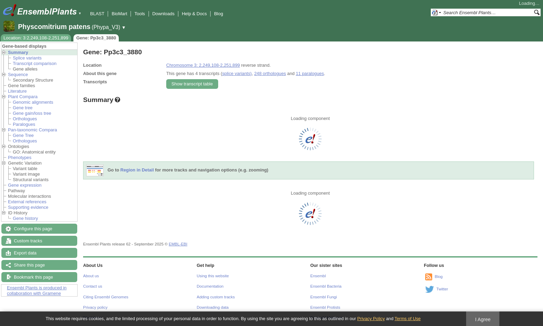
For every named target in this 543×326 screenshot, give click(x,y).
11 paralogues (310, 73)
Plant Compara (22, 96)
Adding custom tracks (216, 297)
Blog (218, 13)
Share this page (29, 265)
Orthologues (25, 118)
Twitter (442, 289)
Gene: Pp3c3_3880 (96, 37)
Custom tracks (28, 240)
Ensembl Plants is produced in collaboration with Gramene (36, 290)
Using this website (213, 276)
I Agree (483, 319)
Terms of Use (407, 318)
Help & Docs (194, 13)
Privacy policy (95, 307)
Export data (25, 252)
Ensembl (318, 276)
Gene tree (23, 107)
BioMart (119, 13)
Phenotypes (20, 157)
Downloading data (213, 307)
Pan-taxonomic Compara (32, 129)
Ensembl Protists (325, 307)
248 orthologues (270, 73)
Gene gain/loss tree (32, 113)
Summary (18, 52)
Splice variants (27, 57)
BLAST (97, 13)
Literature (17, 91)
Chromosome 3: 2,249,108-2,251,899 (203, 65)
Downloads (163, 13)
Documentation (210, 286)
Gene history (25, 218)
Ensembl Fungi (323, 297)
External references (27, 201)
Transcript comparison (34, 63)
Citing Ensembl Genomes (105, 297)
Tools (139, 13)
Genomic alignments (33, 102)
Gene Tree (23, 135)
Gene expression (25, 185)
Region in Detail (137, 170)
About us (91, 276)
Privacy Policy (371, 318)
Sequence (18, 74)
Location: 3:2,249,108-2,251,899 (35, 37)
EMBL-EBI (178, 244)
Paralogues (24, 124)
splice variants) (236, 73)
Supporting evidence (28, 207)
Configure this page (33, 228)
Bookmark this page (33, 277)
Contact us (92, 286)
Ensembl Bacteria (325, 286)
